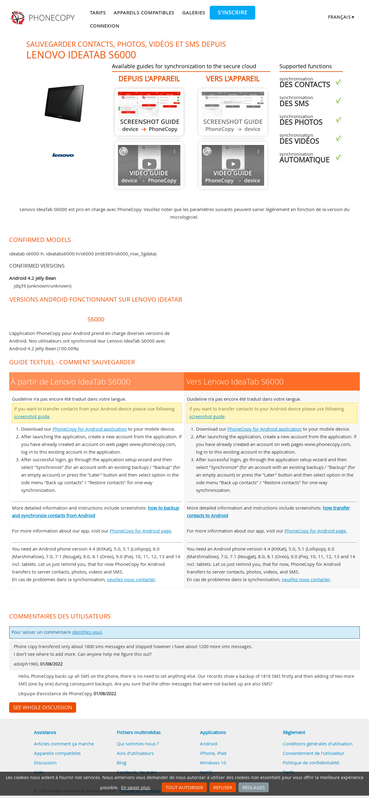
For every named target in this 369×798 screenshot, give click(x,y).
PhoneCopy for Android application (90, 429)
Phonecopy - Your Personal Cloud (43, 18)
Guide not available (149, 165)
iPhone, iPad (213, 753)
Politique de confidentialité (311, 762)
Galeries (193, 12)
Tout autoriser (184, 787)
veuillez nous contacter (131, 579)
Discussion (45, 762)
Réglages (253, 787)
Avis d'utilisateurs (135, 753)
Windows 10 (213, 762)
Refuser (222, 787)
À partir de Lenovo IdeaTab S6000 (149, 112)
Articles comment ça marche (64, 743)
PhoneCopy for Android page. (141, 531)
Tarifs (98, 12)
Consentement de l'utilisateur (313, 753)
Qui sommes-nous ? (138, 743)
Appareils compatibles (144, 12)
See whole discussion (42, 707)
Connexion (104, 26)
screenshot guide (32, 416)
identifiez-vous (87, 632)
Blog (121, 762)
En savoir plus (135, 787)
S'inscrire (232, 12)
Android (208, 743)
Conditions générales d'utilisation (317, 743)
